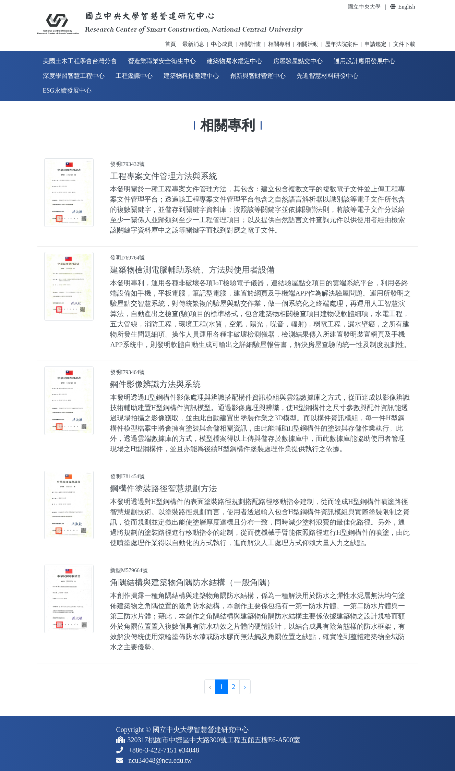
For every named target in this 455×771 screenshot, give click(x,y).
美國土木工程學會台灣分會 (80, 61)
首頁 (170, 44)
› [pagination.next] (245, 686)
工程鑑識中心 (134, 75)
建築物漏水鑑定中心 (234, 61)
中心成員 (222, 44)
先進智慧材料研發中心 (327, 75)
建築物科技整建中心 (191, 75)
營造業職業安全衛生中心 (162, 61)
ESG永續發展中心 (67, 90)
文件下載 (404, 44)
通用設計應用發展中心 (364, 61)
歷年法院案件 (341, 44)
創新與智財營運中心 (258, 75)
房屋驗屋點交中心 (298, 61)
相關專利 (279, 44)
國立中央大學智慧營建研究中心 (201, 729)
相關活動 (308, 44)
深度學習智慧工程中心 (74, 75)
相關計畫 (250, 44)
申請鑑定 (375, 44)
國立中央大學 (364, 7)
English (402, 7)
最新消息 (193, 44)
